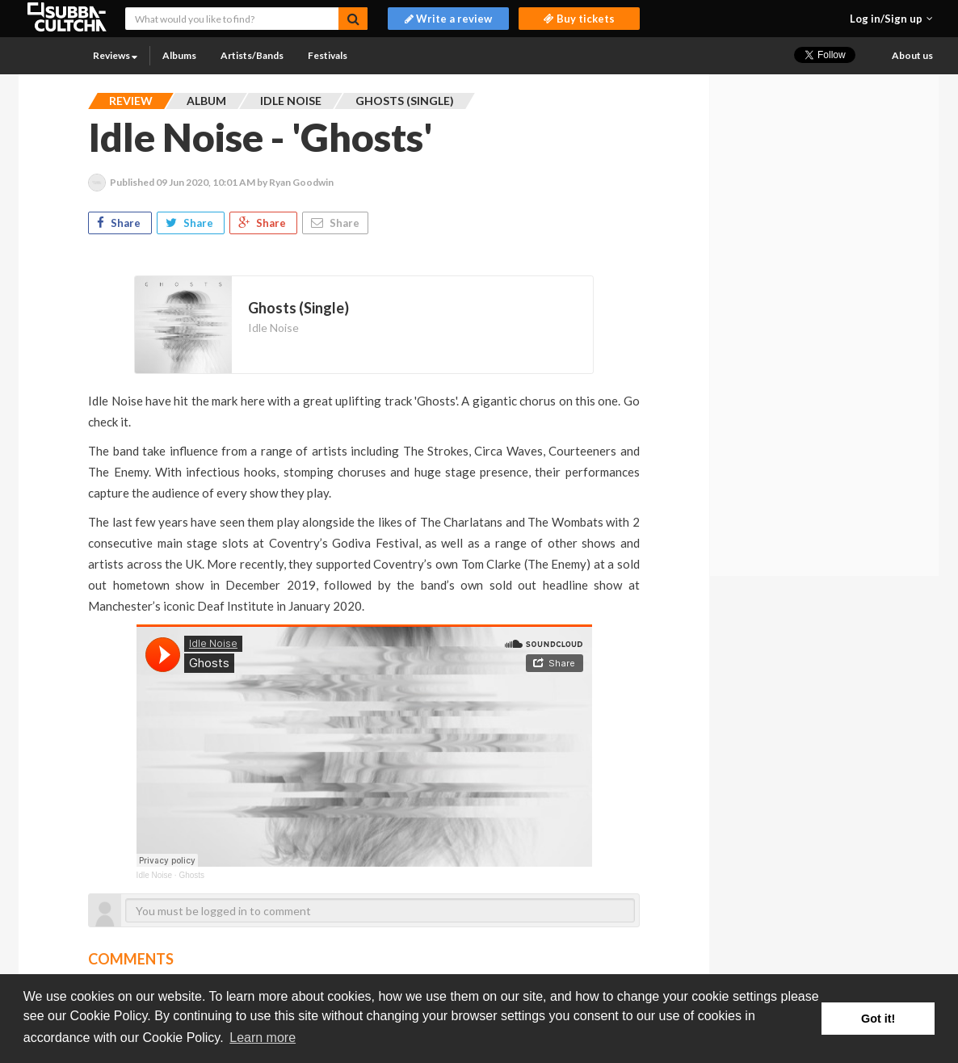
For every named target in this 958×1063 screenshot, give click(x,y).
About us (912, 55)
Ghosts (191, 875)
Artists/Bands (252, 55)
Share (120, 222)
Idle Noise (273, 327)
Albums (179, 55)
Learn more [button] (262, 1037)
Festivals (327, 55)
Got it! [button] (878, 1018)
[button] (891, 18)
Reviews (115, 55)
